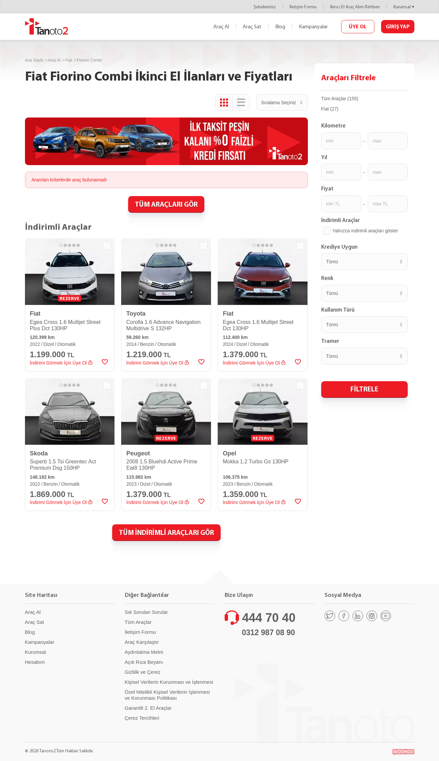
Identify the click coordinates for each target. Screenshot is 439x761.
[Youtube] (385, 616)
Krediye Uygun (339, 246)
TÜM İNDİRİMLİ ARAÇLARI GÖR (166, 532)
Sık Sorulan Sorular (146, 612)
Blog (280, 26)
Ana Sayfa (34, 60)
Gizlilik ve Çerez (143, 672)
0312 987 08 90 (268, 632)
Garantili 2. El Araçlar (148, 708)
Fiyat (327, 188)
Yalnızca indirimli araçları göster (365, 230)
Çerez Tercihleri (142, 718)
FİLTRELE (364, 388)
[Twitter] (330, 616)
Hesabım (35, 662)
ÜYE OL (357, 26)
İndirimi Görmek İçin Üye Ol (61, 363)
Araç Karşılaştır (142, 642)
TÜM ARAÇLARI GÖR (166, 204)
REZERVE (70, 298)
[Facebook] (343, 616)
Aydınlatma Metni (144, 652)
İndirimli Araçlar (340, 220)
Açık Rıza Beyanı (144, 662)
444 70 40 (269, 618)
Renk (327, 278)
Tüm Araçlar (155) (339, 98)
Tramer (330, 341)
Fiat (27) (329, 109)
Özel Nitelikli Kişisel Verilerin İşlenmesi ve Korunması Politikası (167, 695)
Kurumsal (402, 7)
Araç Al (221, 26)
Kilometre (333, 125)
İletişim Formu (303, 7)
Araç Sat (252, 26)
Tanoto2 (46, 26)
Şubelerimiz (265, 7)
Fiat (69, 60)
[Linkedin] (357, 616)
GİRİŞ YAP (398, 26)
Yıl (324, 157)
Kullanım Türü (337, 309)
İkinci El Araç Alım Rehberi (355, 7)
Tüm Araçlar (138, 622)
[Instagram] (371, 616)
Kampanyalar (313, 26)
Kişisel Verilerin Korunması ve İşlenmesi (169, 682)
